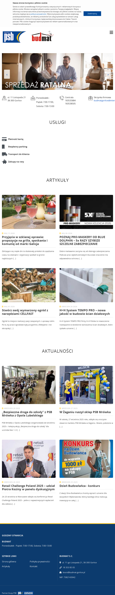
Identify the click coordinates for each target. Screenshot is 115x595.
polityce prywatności (38, 14)
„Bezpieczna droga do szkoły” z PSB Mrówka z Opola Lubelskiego (27, 413)
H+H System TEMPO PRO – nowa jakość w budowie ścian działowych (85, 311)
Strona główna (9, 561)
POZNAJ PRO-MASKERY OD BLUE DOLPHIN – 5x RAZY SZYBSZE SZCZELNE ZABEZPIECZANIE (82, 240)
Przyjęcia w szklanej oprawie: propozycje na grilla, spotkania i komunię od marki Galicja (25, 240)
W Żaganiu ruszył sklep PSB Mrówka (85, 412)
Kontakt (33, 566)
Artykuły (6, 566)
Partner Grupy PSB (9, 593)
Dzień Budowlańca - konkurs (80, 486)
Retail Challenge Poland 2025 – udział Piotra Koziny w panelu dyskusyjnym (28, 487)
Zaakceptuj (92, 13)
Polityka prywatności (40, 561)
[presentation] (7, 74)
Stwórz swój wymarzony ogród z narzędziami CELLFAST (25, 311)
